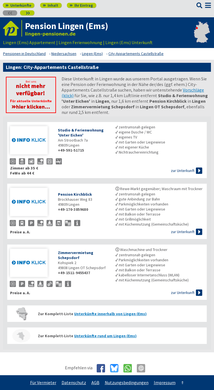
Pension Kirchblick (75, 194)
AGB (95, 382)
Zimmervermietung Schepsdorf (75, 255)
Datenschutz (74, 382)
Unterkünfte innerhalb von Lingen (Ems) (110, 313)
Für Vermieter (43, 382)
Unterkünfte (18, 5)
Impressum (165, 382)
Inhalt (50, 5)
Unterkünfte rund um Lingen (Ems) (105, 335)
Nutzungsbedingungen (127, 382)
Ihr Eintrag (81, 5)
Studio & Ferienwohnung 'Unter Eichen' (81, 133)
